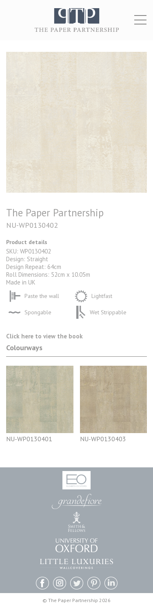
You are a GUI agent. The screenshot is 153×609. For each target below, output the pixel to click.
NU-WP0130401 (29, 439)
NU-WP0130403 (103, 439)
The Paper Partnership (77, 24)
